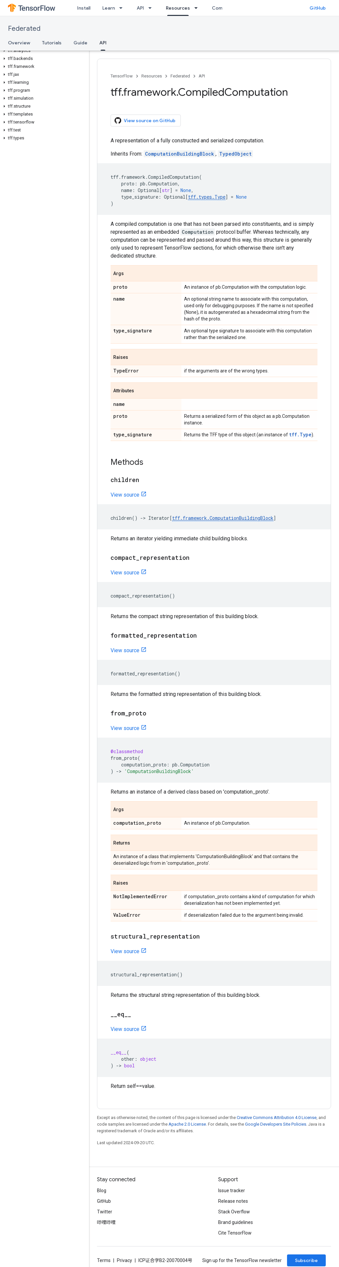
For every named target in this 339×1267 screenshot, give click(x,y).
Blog (101, 1190)
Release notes (233, 1201)
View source (125, 495)
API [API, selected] (103, 43)
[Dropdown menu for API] (152, 8)
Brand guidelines (235, 1222)
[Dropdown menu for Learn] (123, 8)
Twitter (104, 1211)
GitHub (318, 8)
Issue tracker (231, 1190)
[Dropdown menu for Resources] (198, 8)
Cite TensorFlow (235, 1233)
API (140, 8)
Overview (19, 43)
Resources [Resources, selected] (178, 8)
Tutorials (52, 43)
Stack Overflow (234, 1211)
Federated (24, 28)
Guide (80, 43)
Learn (108, 8)
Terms (104, 1260)
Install (83, 8)
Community (225, 8)
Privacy (124, 1260)
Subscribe (306, 1260)
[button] (43, 51)
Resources (151, 75)
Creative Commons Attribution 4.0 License (276, 1117)
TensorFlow (122, 75)
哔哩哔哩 (106, 1222)
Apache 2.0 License (187, 1124)
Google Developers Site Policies (275, 1124)
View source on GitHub (145, 120)
